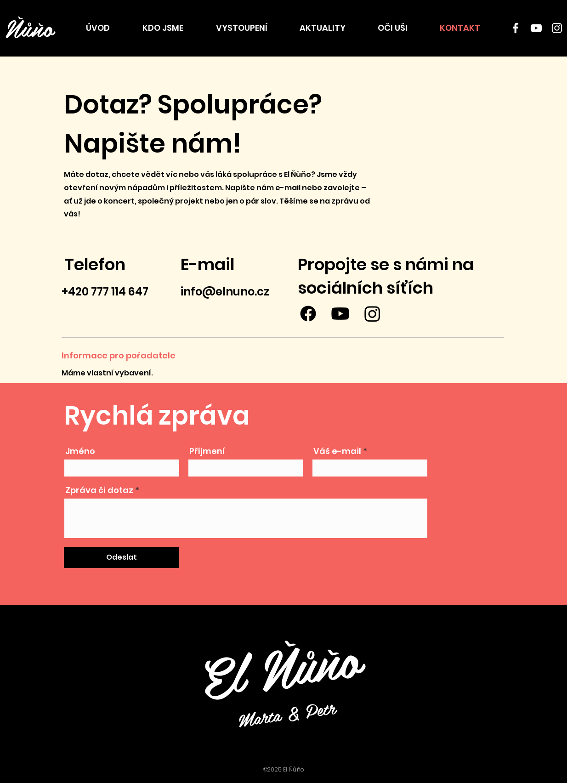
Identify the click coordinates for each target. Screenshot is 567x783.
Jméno (80, 451)
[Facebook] (515, 28)
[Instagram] (557, 28)
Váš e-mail (337, 451)
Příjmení (207, 451)
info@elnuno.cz (225, 291)
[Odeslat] (121, 557)
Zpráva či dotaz (99, 490)
